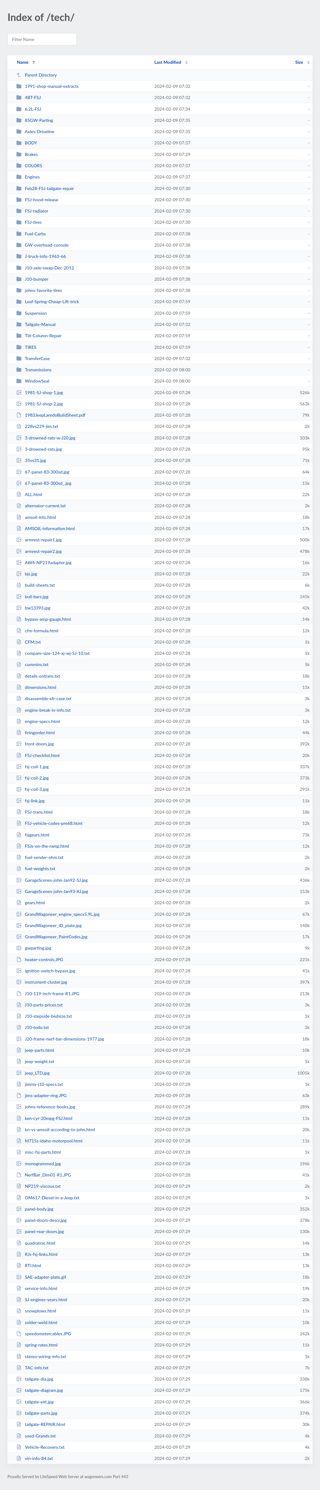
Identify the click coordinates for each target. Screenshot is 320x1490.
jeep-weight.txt (35, 1061)
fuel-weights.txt (35, 868)
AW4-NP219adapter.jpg (44, 562)
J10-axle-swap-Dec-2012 (45, 267)
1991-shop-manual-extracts (47, 86)
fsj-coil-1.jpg (32, 766)
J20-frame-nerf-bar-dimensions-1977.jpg (60, 1038)
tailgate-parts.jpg (36, 1413)
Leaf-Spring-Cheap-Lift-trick (47, 301)
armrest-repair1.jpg (39, 539)
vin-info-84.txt (34, 1458)
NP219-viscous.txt (38, 1186)
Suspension (31, 313)
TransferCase (33, 358)
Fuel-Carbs (31, 233)
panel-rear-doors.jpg (40, 1231)
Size (299, 62)
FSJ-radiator (32, 210)
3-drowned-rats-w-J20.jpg (45, 437)
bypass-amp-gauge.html (43, 619)
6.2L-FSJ (28, 109)
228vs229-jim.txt (37, 426)
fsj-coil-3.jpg (32, 789)
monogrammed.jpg (38, 1163)
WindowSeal (32, 381)
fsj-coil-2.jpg (32, 777)
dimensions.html (36, 687)
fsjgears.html (32, 834)
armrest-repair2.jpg (39, 551)
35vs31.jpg (31, 460)
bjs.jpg (26, 573)
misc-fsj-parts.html (38, 1152)
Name (22, 62)
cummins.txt (32, 664)
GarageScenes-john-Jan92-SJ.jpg (52, 880)
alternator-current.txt (41, 505)
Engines (28, 176)
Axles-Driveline (35, 131)
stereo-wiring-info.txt (41, 1356)
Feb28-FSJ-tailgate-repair (45, 188)
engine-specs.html (38, 721)
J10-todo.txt (32, 1027)
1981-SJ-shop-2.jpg (39, 403)
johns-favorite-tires (39, 290)
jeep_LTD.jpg (33, 1073)
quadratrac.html (35, 1243)
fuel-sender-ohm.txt (39, 857)
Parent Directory (36, 75)
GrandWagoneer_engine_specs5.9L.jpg (57, 914)
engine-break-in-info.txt (43, 710)
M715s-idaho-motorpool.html (49, 1140)
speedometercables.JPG (43, 1333)
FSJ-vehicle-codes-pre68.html (49, 823)
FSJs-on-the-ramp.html (42, 846)
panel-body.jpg (34, 1209)
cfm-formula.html (37, 630)
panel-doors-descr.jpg (41, 1220)
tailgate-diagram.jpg (39, 1390)
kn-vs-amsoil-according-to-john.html (55, 1129)
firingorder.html (35, 732)
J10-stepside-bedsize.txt (44, 1016)
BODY (26, 142)
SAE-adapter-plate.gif (41, 1277)
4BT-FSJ (28, 97)
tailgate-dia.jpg (34, 1379)
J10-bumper (32, 279)
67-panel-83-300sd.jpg (42, 471)
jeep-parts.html (35, 1050)
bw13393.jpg (33, 607)
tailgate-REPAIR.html (40, 1424)
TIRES (26, 347)
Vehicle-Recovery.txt (40, 1447)
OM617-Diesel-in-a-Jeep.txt (47, 1197)
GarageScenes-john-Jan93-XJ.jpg (52, 891)
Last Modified (167, 62)
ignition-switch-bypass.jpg (45, 970)
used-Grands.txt (36, 1435)
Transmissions (34, 369)
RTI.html (28, 1265)
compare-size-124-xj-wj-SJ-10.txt (53, 653)
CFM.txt (28, 642)
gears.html (30, 902)
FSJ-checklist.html (38, 755)
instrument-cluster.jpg (41, 982)
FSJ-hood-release (37, 199)
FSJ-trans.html (34, 812)
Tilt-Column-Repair (39, 335)
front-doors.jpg (35, 743)
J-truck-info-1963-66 (41, 256)
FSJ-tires (29, 222)
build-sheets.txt (35, 585)
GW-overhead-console (42, 245)
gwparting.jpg (33, 948)
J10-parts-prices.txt (39, 1004)
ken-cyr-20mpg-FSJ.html (44, 1118)
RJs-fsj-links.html (37, 1254)
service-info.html (36, 1288)
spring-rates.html (37, 1344)
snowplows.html (36, 1310)
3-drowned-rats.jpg (39, 449)
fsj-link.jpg (30, 800)
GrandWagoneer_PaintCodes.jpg (52, 936)
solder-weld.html (36, 1322)
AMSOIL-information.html (45, 528)
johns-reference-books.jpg (45, 1106)
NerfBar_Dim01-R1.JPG (43, 1174)
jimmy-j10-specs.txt (39, 1084)
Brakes (27, 154)
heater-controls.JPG (39, 959)
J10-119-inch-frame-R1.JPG (47, 993)
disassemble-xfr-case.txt (43, 698)
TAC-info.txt (32, 1367)
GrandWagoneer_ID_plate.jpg (49, 925)
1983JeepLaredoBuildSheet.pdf (50, 415)
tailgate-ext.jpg (34, 1401)
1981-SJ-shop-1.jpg (39, 392)
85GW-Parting (34, 120)
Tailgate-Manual (36, 324)
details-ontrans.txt (38, 676)
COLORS (29, 165)
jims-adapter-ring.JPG (41, 1095)
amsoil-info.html (36, 517)
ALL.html (29, 494)
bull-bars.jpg (32, 596)
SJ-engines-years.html (41, 1299)
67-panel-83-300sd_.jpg (43, 483)
